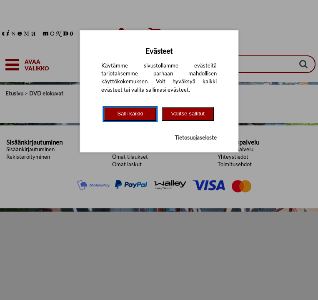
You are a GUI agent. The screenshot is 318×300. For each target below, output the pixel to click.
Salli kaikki (130, 113)
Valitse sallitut (188, 113)
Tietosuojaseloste (196, 137)
